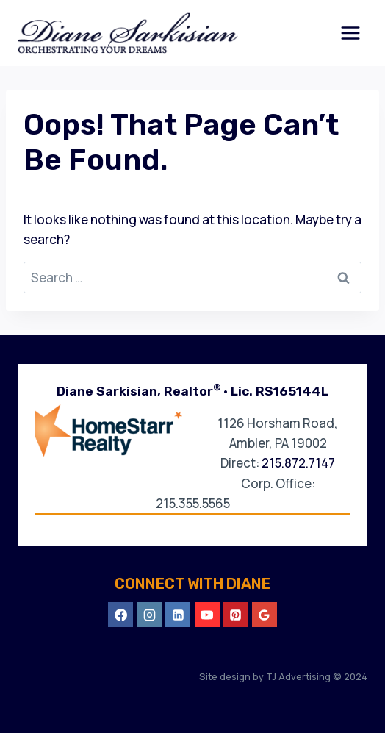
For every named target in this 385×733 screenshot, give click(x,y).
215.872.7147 (298, 462)
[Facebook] (120, 614)
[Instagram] (149, 614)
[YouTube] (207, 614)
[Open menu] (350, 33)
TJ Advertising (297, 676)
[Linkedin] (177, 614)
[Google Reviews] (264, 614)
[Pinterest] (235, 614)
